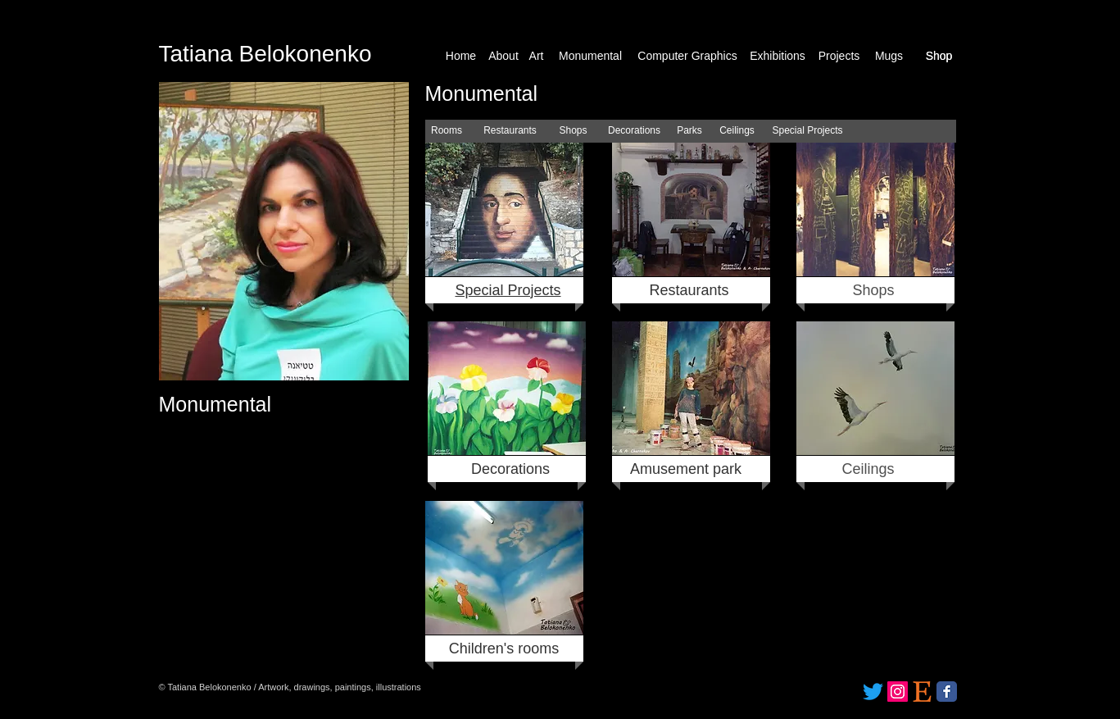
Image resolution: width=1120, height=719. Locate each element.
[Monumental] (590, 56)
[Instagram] (897, 691)
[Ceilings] (737, 131)
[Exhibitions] (778, 56)
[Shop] (939, 56)
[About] (504, 56)
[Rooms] (447, 131)
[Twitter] (873, 691)
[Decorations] (634, 131)
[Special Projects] (807, 131)
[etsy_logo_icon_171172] (922, 691)
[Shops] (573, 131)
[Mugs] (889, 56)
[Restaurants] (510, 131)
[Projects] (839, 56)
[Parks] (690, 131)
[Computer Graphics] (687, 56)
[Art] (536, 56)
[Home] (461, 56)
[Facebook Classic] (946, 691)
